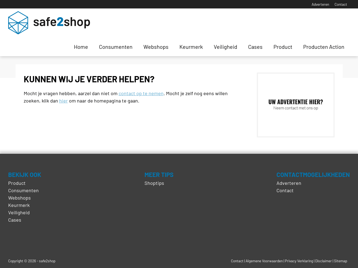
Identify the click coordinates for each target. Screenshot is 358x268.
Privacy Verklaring (299, 260)
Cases (255, 46)
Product (282, 46)
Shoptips (154, 183)
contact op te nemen (141, 93)
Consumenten (116, 46)
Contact (341, 4)
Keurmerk (191, 46)
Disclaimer (323, 260)
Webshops (156, 46)
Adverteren (320, 4)
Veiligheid (225, 46)
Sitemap (340, 260)
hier (63, 101)
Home (81, 46)
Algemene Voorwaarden (264, 260)
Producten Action (323, 46)
